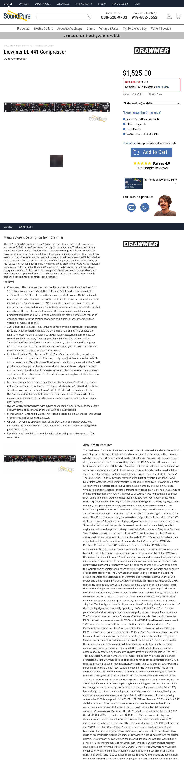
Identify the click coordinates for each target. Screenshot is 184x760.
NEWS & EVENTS (120, 3)
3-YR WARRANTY (84, 3)
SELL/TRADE (63, 3)
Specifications (26, 226)
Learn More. (163, 87)
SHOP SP (8, 3)
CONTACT (23, 3)
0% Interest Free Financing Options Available (92, 36)
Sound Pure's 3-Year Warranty (142, 118)
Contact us (129, 143)
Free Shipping (133, 128)
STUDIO (102, 3)
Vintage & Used (109, 28)
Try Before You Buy (135, 28)
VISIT (137, 3)
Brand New (155, 94)
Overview (8, 226)
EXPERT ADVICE (43, 3)
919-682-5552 (145, 17)
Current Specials (161, 28)
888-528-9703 (114, 17)
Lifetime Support (135, 123)
